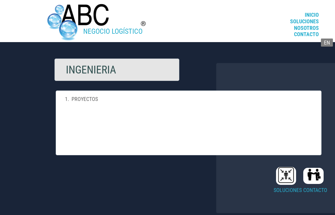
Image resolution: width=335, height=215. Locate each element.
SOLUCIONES (304, 21)
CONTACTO (306, 34)
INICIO (312, 15)
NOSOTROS (306, 28)
